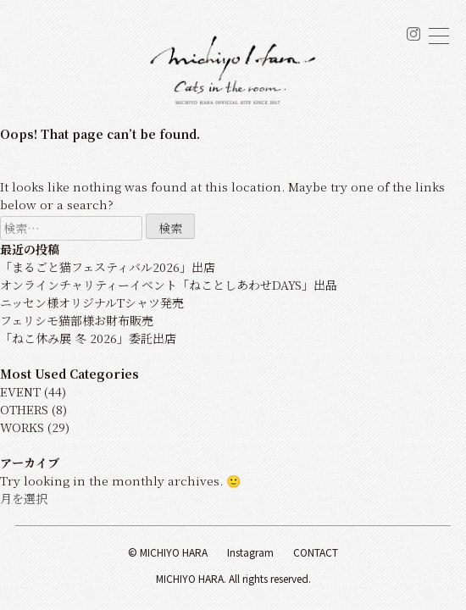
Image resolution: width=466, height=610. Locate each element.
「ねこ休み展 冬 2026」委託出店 (88, 338)
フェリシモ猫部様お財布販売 (76, 320)
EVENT (20, 391)
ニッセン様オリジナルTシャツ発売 (92, 302)
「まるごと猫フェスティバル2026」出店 (107, 266)
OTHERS (24, 409)
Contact (315, 552)
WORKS (22, 427)
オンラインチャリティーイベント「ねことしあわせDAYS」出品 (168, 284)
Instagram (250, 552)
